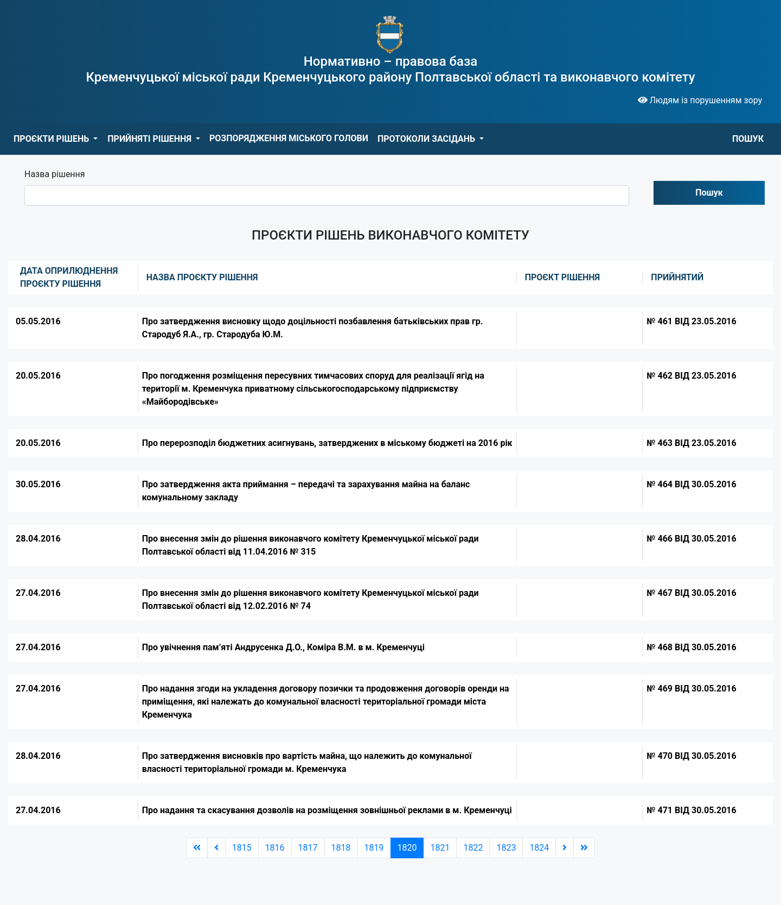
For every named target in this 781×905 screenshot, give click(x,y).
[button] (56, 139)
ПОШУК (748, 139)
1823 (506, 848)
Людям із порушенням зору (700, 100)
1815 (242, 848)
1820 (407, 848)
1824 (539, 848)
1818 (341, 848)
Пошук (709, 192)
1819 (374, 848)
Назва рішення (54, 174)
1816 (275, 848)
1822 (473, 848)
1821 (440, 848)
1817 (308, 848)
